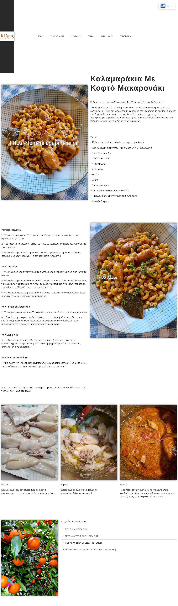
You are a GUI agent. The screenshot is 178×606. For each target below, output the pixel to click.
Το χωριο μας (58, 36)
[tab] (119, 529)
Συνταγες (76, 36)
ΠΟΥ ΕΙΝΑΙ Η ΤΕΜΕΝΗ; (76, 529)
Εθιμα (91, 36)
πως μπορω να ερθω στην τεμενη (84, 543)
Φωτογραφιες (107, 36)
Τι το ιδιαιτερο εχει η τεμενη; (81, 536)
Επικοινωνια (125, 36)
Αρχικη (41, 36)
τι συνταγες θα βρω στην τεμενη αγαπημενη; (90, 549)
